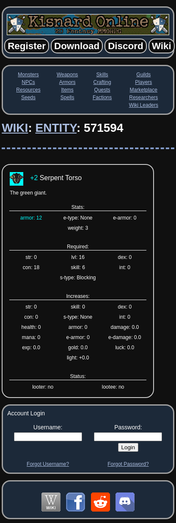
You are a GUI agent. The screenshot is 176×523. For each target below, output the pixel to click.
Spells (67, 97)
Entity (55, 127)
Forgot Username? (48, 464)
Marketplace (143, 90)
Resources (28, 90)
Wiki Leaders (143, 105)
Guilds (143, 75)
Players (143, 82)
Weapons (67, 75)
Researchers (143, 97)
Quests (102, 90)
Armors (67, 82)
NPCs (28, 82)
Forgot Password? (127, 464)
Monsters (28, 75)
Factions (102, 97)
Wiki (15, 127)
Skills (102, 75)
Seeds (28, 97)
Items (67, 90)
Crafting (102, 82)
